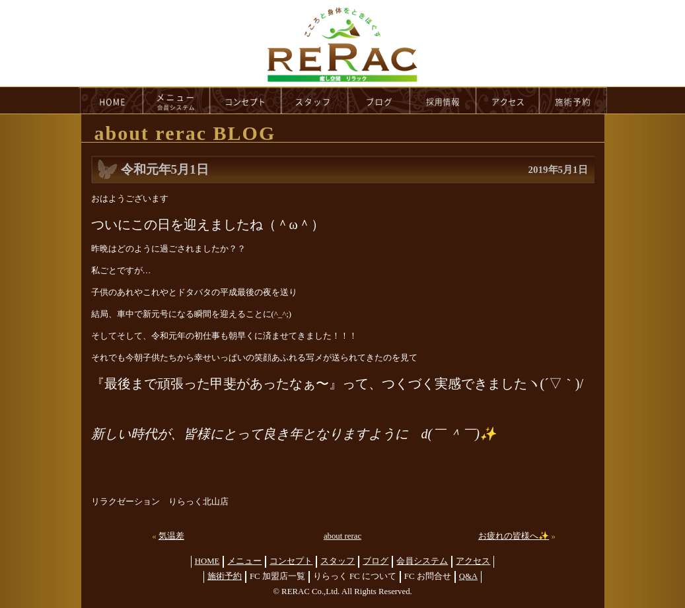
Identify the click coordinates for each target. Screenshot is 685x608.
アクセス (473, 561)
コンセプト (291, 561)
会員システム (422, 561)
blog (379, 100)
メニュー (244, 561)
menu (176, 100)
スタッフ (337, 561)
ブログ (375, 561)
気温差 (171, 536)
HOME (111, 100)
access (508, 100)
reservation (573, 100)
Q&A (468, 576)
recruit (443, 100)
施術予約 (224, 576)
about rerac (342, 536)
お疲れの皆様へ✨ (513, 536)
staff (314, 100)
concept (245, 100)
